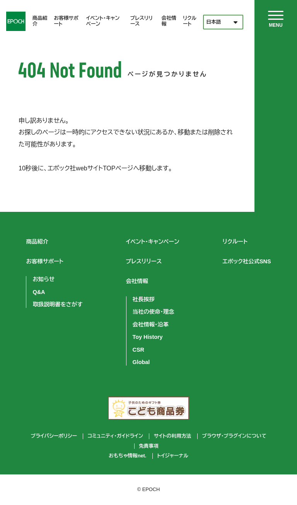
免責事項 (149, 446)
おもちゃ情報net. (127, 456)
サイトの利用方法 (172, 436)
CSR (138, 350)
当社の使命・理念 (153, 312)
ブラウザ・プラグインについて (234, 436)
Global (141, 362)
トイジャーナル (172, 456)
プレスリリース (141, 21)
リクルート (189, 21)
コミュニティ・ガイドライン (115, 436)
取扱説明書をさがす (57, 304)
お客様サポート (66, 21)
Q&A (38, 292)
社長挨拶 (144, 299)
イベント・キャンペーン (102, 21)
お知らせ (43, 279)
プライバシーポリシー (54, 436)
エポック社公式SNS (247, 261)
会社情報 (169, 21)
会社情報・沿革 (151, 324)
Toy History (148, 337)
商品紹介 (39, 21)
